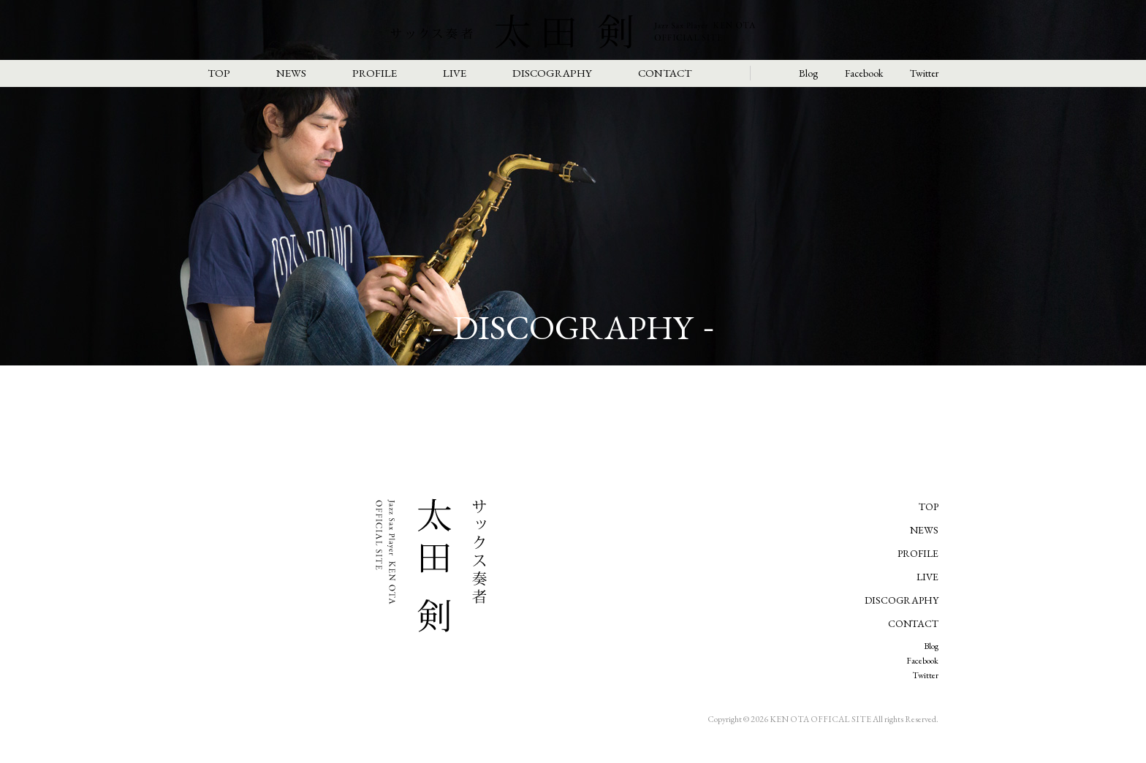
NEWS (291, 73)
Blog (808, 73)
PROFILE (374, 73)
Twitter (924, 73)
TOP (219, 73)
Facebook (864, 73)
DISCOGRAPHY (552, 73)
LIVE (454, 73)
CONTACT (664, 73)
